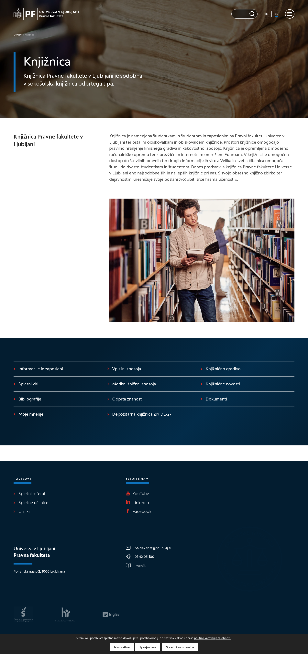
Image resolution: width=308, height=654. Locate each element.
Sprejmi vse (147, 647)
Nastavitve (122, 647)
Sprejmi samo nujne (180, 647)
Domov (18, 35)
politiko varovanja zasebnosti (212, 638)
